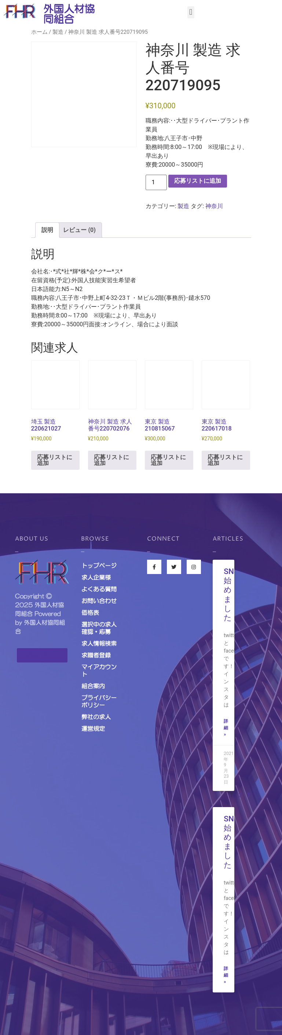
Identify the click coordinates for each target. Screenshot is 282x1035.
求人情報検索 (99, 643)
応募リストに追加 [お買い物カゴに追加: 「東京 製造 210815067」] (168, 460)
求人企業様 (96, 577)
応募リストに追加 (197, 180)
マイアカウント (99, 670)
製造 (57, 32)
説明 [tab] (47, 229)
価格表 (90, 612)
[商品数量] (156, 182)
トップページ (99, 566)
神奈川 (214, 206)
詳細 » (226, 728)
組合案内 (93, 686)
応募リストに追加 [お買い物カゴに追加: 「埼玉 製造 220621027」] (54, 460)
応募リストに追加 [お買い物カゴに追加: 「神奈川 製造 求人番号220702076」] (111, 460)
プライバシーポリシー (99, 701)
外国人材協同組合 (69, 14)
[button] (190, 12)
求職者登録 (96, 655)
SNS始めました (231, 594)
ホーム (39, 32)
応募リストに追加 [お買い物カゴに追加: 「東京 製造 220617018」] (225, 460)
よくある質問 (99, 589)
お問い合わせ (99, 601)
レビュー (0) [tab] (79, 229)
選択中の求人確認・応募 (99, 628)
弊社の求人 (96, 717)
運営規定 (93, 728)
